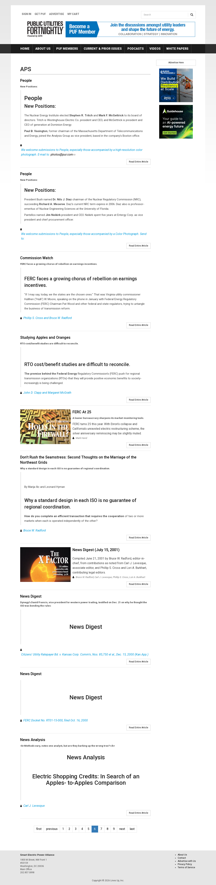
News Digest (30, 596)
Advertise (56, 14)
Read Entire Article (138, 161)
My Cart (73, 14)
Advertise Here (176, 62)
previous (52, 829)
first (38, 829)
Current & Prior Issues (103, 48)
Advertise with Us (187, 861)
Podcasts (135, 48)
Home (25, 48)
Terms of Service (186, 867)
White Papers (177, 48)
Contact (182, 858)
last (132, 829)
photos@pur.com (63, 154)
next (122, 829)
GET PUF (40, 14)
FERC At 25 (81, 412)
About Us (42, 48)
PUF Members (67, 48)
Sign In (26, 14)
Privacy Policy (185, 864)
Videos (155, 48)
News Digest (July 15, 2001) (96, 550)
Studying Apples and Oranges (45, 337)
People (26, 80)
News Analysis (32, 739)
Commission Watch (36, 258)
